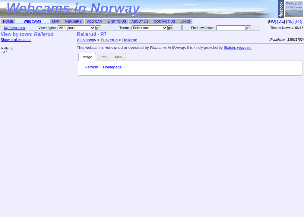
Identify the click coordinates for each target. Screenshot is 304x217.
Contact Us (164, 21)
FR (298, 21)
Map (55, 21)
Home (8, 21)
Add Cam (95, 21)
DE (281, 21)
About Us (139, 21)
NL (290, 21)
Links (185, 21)
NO (272, 21)
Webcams (32, 21)
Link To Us (117, 21)
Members (73, 21)
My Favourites (14, 28)
